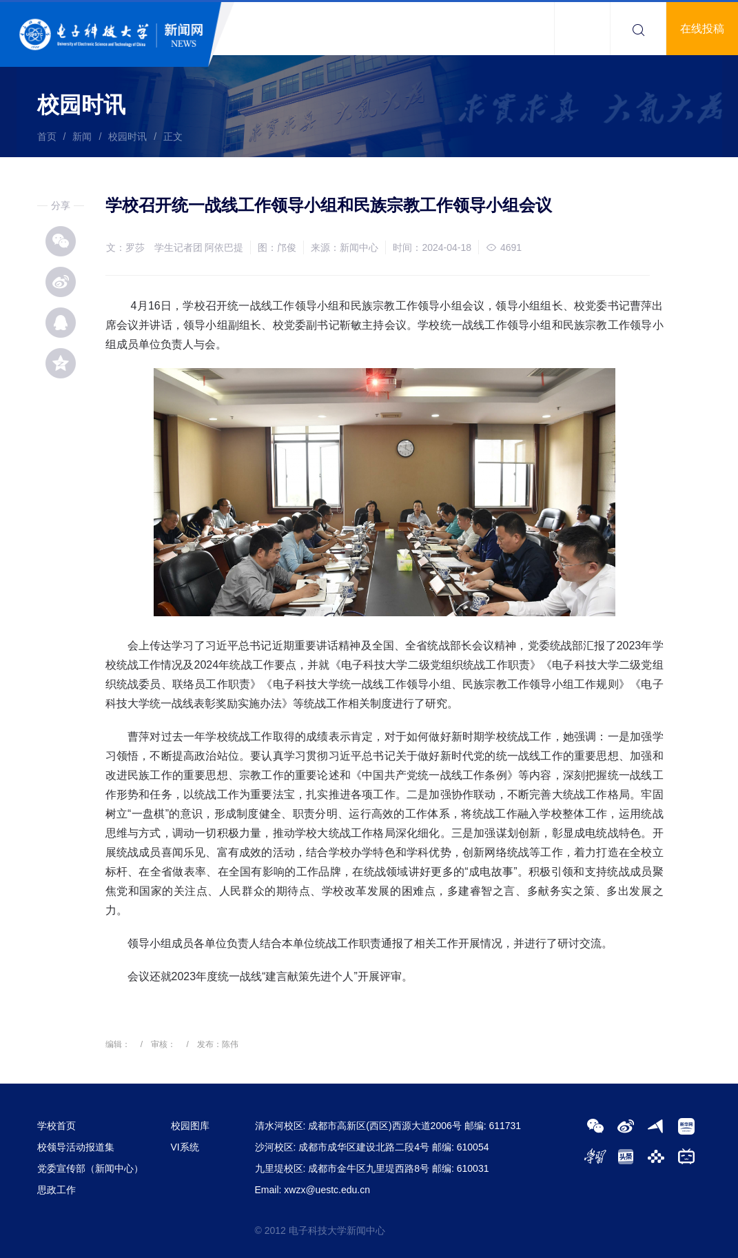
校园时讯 (127, 136)
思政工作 (56, 1189)
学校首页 (56, 1125)
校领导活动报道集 (75, 1147)
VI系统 (185, 1147)
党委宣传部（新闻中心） (90, 1168)
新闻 (82, 136)
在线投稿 (702, 28)
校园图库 (190, 1125)
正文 (173, 136)
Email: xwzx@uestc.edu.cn (313, 1189)
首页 (47, 136)
